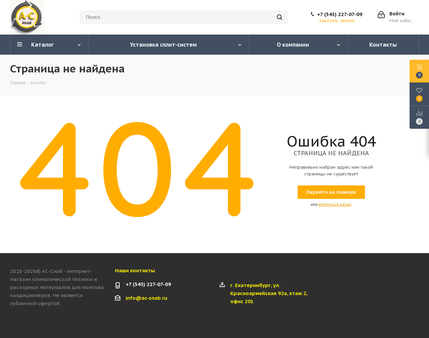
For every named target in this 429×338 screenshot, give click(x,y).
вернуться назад (335, 204)
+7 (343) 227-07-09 (339, 14)
